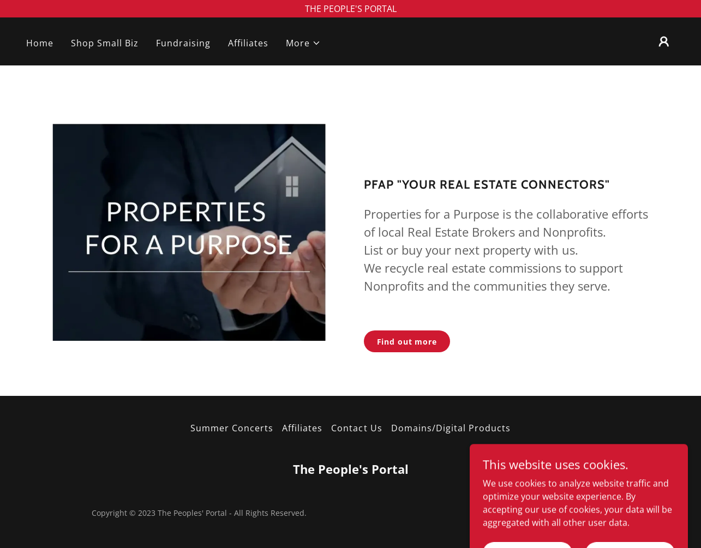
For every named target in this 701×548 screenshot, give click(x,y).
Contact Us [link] (356, 428)
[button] (303, 43)
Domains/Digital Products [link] (451, 428)
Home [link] (39, 43)
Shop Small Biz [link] (105, 43)
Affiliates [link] (248, 43)
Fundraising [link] (183, 43)
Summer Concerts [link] (231, 428)
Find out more (407, 341)
